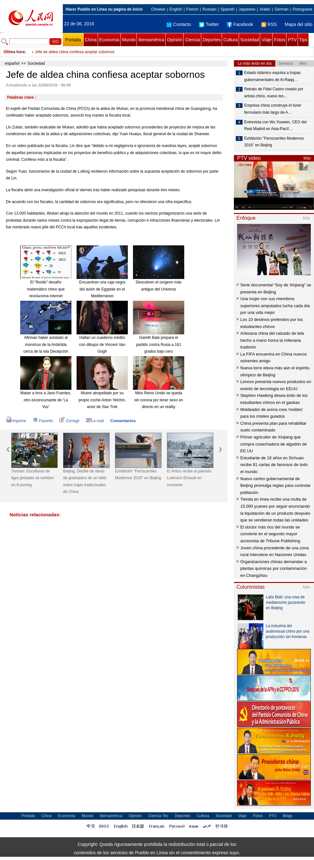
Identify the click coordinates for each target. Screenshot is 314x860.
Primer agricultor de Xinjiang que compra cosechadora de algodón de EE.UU (273, 444)
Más (307, 158)
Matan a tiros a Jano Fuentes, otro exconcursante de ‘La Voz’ (46, 400)
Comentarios (123, 420)
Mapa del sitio (298, 24)
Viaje (266, 39)
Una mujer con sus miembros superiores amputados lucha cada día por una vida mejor (275, 305)
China (91, 39)
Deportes (211, 39)
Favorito (43, 421)
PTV (292, 39)
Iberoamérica (151, 39)
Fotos (279, 39)
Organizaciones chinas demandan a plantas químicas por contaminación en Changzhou (273, 568)
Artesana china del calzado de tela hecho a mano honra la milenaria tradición (272, 340)
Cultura (230, 39)
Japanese (247, 9)
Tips (303, 39)
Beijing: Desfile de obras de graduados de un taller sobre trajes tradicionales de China (85, 481)
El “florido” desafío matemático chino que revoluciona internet (45, 289)
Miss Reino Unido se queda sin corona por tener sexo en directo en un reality (158, 400)
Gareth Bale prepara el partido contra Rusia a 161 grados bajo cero (158, 344)
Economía (109, 39)
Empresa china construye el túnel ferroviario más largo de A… (272, 109)
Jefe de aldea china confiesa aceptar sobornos (74, 52)
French (192, 9)
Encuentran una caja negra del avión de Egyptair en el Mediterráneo (102, 289)
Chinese (158, 9)
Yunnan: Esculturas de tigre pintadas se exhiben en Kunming (32, 478)
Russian (209, 9)
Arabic (265, 9)
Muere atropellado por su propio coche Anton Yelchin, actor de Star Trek (102, 400)
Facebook (240, 24)
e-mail (95, 421)
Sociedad (249, 39)
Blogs (288, 816)
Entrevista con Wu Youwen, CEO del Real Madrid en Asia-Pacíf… (275, 125)
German (281, 9)
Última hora (14, 52)
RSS (269, 24)
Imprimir (16, 421)
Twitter (209, 24)
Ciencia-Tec (158, 816)
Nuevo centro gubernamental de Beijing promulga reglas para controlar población (275, 485)
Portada (73, 39)
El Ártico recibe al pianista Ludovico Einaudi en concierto (189, 478)
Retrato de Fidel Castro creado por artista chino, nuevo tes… (273, 92)
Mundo (129, 39)
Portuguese (302, 9)
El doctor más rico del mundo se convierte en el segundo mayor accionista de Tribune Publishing (270, 534)
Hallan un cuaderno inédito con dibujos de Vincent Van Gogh (102, 344)
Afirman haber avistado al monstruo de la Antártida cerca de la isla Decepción (45, 344)
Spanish (227, 9)
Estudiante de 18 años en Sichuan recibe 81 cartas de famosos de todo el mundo (274, 464)
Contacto (179, 24)
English (175, 9)
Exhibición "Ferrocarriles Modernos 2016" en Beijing (138, 474)
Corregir (69, 421)
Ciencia (192, 39)
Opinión (174, 39)
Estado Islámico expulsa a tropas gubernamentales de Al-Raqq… (272, 76)
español (12, 63)
